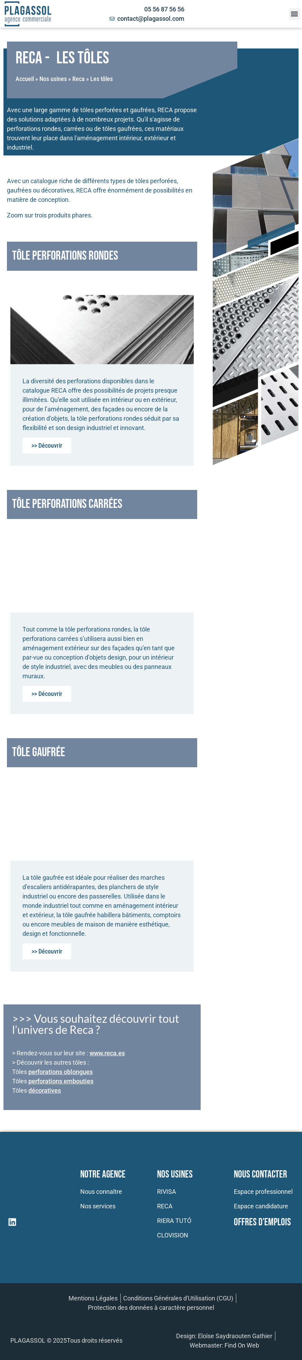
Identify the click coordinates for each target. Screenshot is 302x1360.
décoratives (44, 1090)
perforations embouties (60, 1081)
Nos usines (53, 78)
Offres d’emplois (262, 1222)
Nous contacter (260, 1175)
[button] (294, 14)
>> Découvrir (46, 445)
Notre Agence (103, 1175)
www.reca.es (107, 1053)
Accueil (25, 78)
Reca (78, 78)
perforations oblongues (60, 1071)
